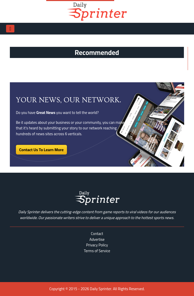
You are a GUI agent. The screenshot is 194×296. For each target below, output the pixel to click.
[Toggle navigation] (10, 28)
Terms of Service (97, 250)
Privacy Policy (97, 245)
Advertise (97, 239)
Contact (97, 233)
